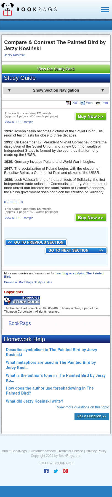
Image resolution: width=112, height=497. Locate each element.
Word (87, 102)
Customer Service (43, 451)
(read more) (13, 202)
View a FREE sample (19, 121)
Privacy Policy (96, 451)
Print (102, 102)
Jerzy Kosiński (14, 55)
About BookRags (14, 451)
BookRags (20, 323)
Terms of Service (70, 451)
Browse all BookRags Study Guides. (28, 282)
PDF (72, 102)
